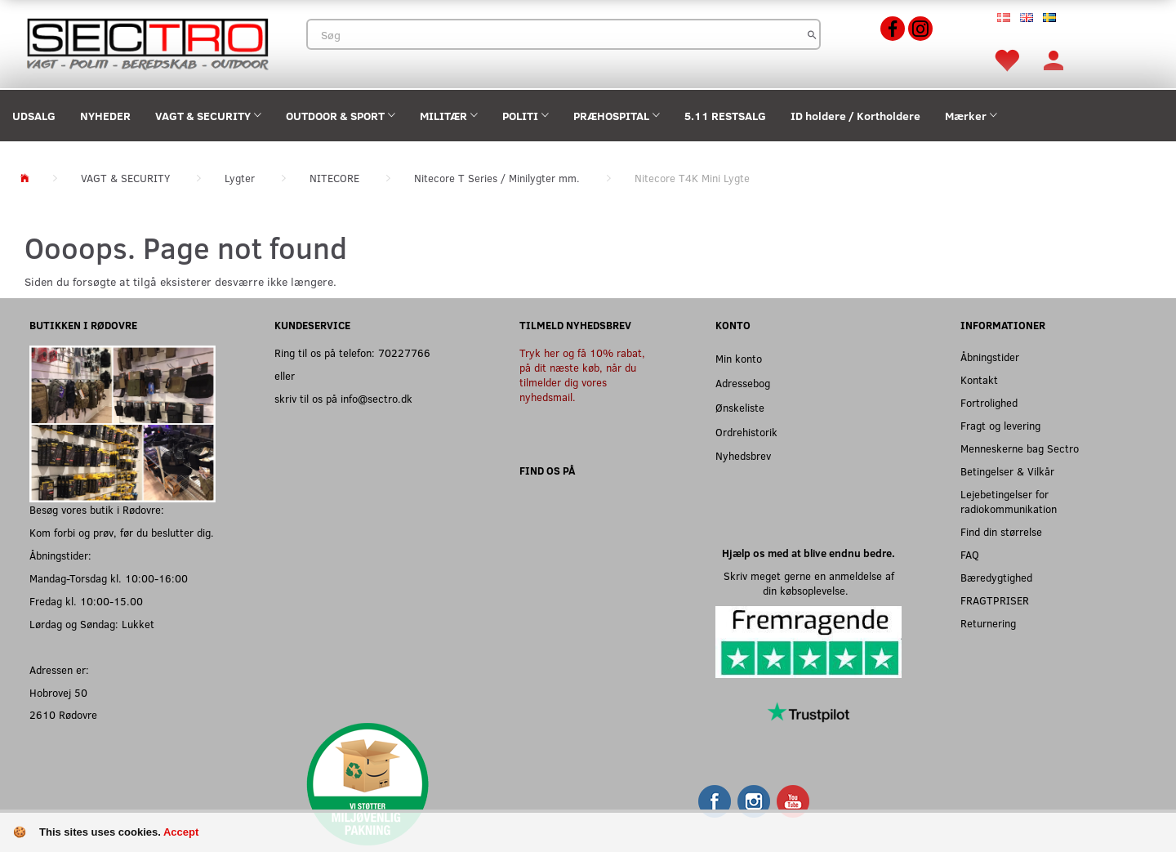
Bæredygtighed (996, 577)
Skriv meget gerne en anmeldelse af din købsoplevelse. (809, 583)
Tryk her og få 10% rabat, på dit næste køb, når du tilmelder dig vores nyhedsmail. (582, 375)
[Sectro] (147, 42)
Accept (180, 832)
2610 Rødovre (63, 714)
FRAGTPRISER (994, 600)
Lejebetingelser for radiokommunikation (1008, 501)
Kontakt (979, 379)
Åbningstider (989, 357)
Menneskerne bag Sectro (1019, 448)
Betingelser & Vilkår (1007, 471)
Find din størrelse (1001, 531)
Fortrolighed (989, 402)
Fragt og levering (1000, 425)
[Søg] (812, 34)
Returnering (988, 623)
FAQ (969, 554)
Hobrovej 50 (58, 692)
